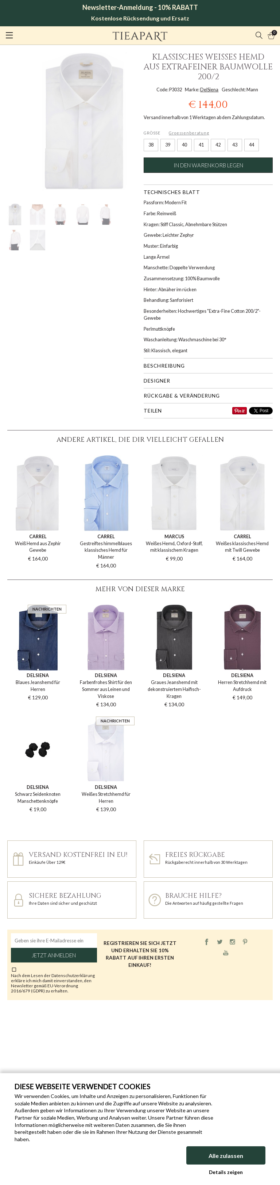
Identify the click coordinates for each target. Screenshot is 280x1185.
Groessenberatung (189, 132)
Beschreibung (164, 366)
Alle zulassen (226, 1155)
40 (184, 145)
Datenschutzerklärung (73, 975)
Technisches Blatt (172, 192)
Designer (157, 381)
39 (167, 145)
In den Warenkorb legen (208, 165)
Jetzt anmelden (54, 955)
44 (251, 145)
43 (234, 145)
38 (150, 145)
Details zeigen (226, 1172)
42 (218, 145)
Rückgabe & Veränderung (182, 396)
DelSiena (209, 89)
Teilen (153, 411)
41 (201, 145)
